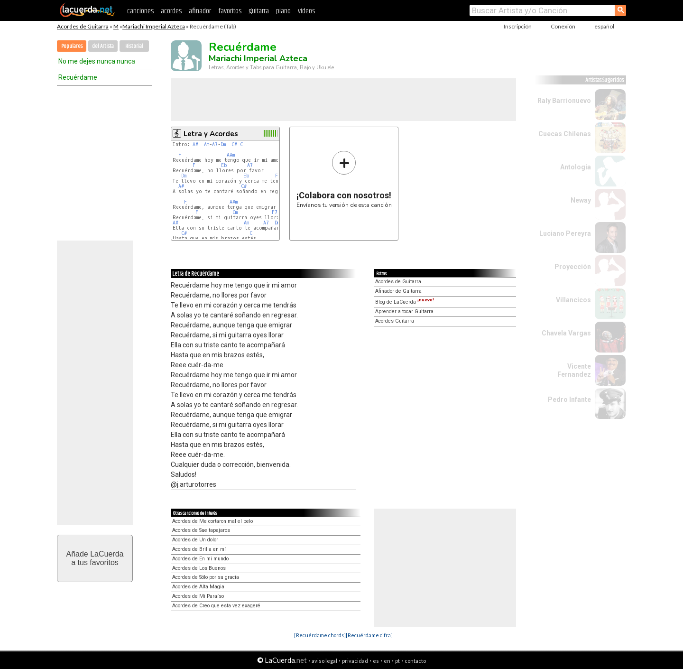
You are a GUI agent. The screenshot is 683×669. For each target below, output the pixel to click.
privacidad (355, 661)
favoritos (229, 11)
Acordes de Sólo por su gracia (205, 577)
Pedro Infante (569, 399)
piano (283, 11)
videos (306, 11)
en (387, 661)
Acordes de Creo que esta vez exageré (216, 606)
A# (195, 144)
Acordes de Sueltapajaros (201, 530)
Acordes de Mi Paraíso (198, 596)
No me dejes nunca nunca (96, 61)
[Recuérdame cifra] (369, 635)
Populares (72, 46)
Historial (134, 46)
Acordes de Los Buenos (199, 568)
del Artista (103, 46)
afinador (200, 11)
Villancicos (573, 300)
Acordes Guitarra (394, 321)
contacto (415, 661)
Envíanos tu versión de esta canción (344, 179)
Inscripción (518, 26)
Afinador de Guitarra (398, 291)
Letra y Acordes (211, 134)
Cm (235, 212)
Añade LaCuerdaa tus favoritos (95, 558)
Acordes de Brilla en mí (199, 549)
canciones (140, 11)
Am (206, 144)
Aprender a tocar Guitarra (404, 311)
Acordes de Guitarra (83, 26)
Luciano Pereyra (565, 233)
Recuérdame (77, 77)
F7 (274, 212)
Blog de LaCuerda (404, 302)
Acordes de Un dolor (195, 540)
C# (234, 144)
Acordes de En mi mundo (200, 559)
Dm (223, 144)
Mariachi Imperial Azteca (153, 26)
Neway (581, 200)
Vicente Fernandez (574, 370)
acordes (171, 11)
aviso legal (324, 661)
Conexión (563, 26)
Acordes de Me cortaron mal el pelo (212, 521)
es (376, 661)
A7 (215, 144)
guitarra (259, 11)
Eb (224, 165)
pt (397, 661)
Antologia (575, 167)
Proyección (572, 266)
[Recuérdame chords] (320, 635)
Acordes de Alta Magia (198, 587)
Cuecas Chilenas (564, 134)
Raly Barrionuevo (564, 100)
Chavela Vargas (566, 333)
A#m (231, 155)
